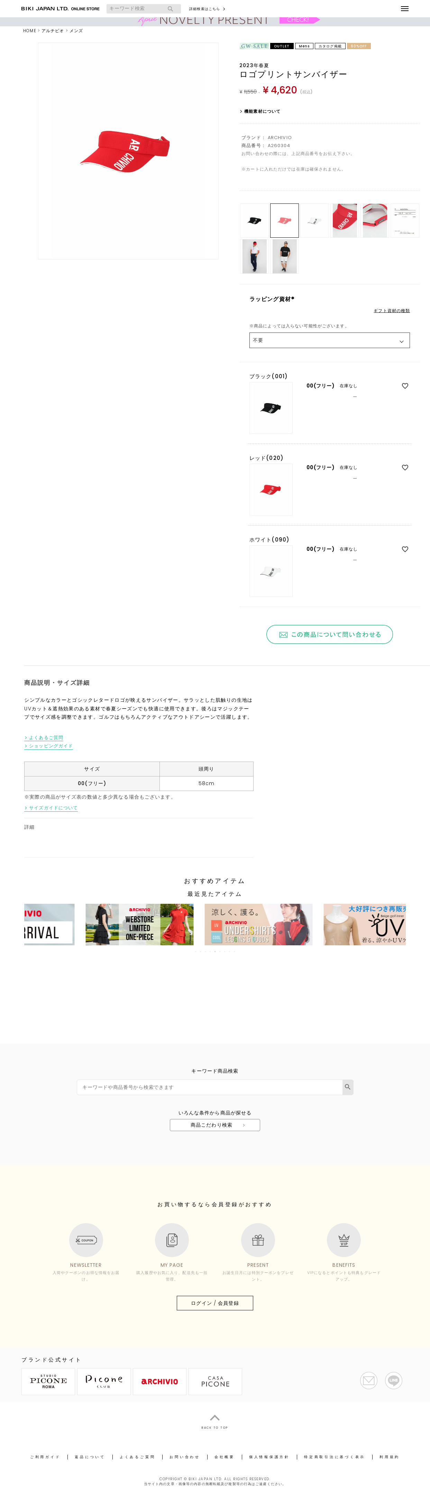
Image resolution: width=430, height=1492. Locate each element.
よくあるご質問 (46, 738)
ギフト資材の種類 (392, 310)
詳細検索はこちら (204, 8)
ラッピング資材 (272, 299)
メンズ (76, 31)
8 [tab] (230, 951)
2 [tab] (201, 951)
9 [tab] (235, 951)
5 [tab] (215, 951)
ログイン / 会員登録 (215, 1303)
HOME (29, 31)
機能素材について (262, 111)
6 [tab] (220, 951)
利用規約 (389, 1457)
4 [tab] (210, 951)
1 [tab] (196, 951)
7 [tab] (225, 951)
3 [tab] (206, 951)
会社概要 (224, 1457)
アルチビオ (53, 31)
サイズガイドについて (53, 808)
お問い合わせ (185, 1457)
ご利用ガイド (45, 1457)
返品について (90, 1457)
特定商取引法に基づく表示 (334, 1457)
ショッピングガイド (51, 746)
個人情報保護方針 (269, 1457)
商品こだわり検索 (211, 1124)
